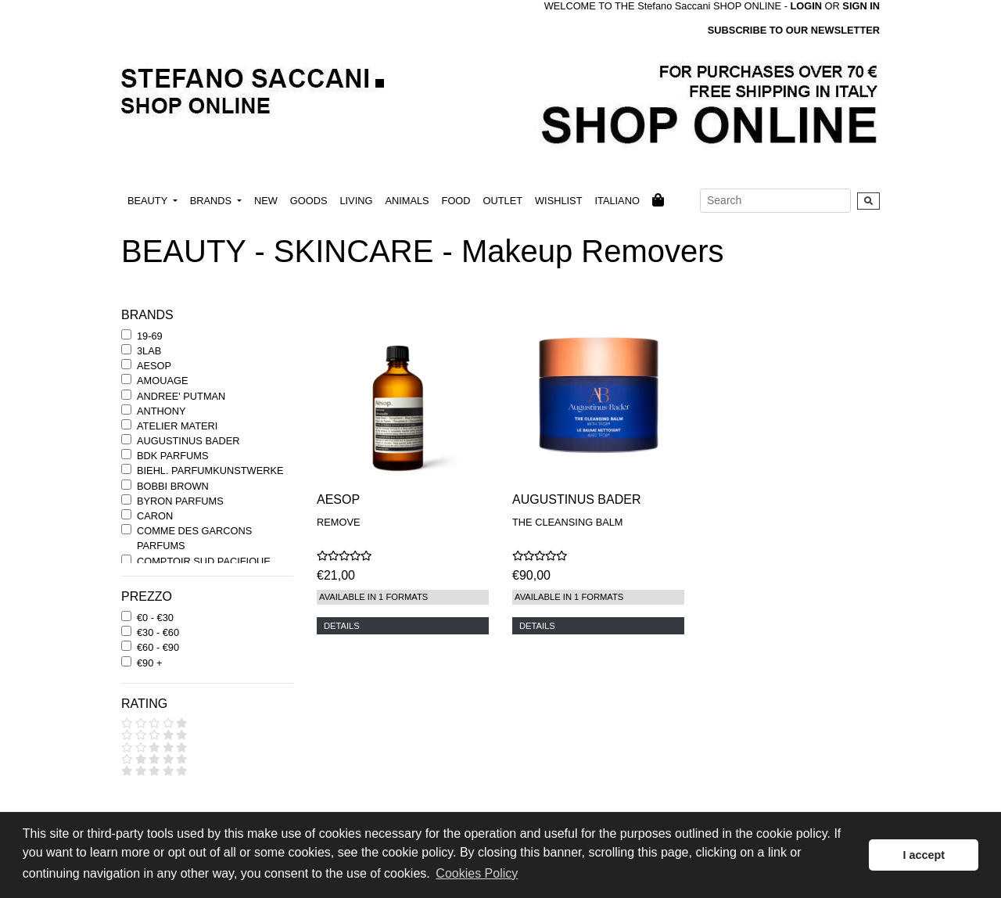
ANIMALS (407, 201)
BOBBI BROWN (173, 486)
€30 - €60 (158, 632)
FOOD (456, 201)
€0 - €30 (155, 617)
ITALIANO (616, 201)
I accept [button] (923, 855)
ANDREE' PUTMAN (181, 396)
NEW (266, 201)
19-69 (150, 336)
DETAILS (342, 625)
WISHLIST (558, 201)
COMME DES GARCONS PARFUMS (194, 538)
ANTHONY (161, 411)
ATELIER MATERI (177, 426)
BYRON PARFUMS (180, 501)
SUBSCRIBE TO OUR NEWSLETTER (794, 30)
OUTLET (502, 201)
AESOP (154, 366)
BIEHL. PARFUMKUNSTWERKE (210, 470)
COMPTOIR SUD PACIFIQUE (204, 561)
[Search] (775, 201)
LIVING (355, 201)
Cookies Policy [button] (477, 873)
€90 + (149, 663)
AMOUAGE (162, 380)
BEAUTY (148, 201)
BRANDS (212, 201)
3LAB (149, 351)
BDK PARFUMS (172, 456)
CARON (155, 516)
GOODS (309, 201)
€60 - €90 (158, 647)
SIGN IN (861, 6)
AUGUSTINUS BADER (188, 441)
